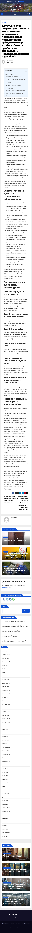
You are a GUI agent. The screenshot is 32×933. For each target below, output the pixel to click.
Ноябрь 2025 (5, 658)
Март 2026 (5, 651)
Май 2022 (5, 779)
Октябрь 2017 (6, 818)
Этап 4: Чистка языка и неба (14, 85)
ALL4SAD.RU (16, 7)
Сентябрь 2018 (6, 815)
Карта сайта (24, 927)
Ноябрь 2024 (5, 686)
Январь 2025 (5, 679)
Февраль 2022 (6, 790)
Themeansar (26, 923)
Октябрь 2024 (6, 690)
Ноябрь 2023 (5, 715)
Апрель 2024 (5, 697)
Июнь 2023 (5, 733)
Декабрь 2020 (6, 797)
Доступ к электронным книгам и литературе (13, 621)
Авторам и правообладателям (15, 927)
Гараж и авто (6, 897)
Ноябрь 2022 (5, 758)
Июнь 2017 (5, 822)
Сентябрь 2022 (6, 765)
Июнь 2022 (5, 775)
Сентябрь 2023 (6, 722)
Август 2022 (5, 768)
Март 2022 (5, 786)
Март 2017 (5, 829)
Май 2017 (4, 825)
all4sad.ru (10, 60)
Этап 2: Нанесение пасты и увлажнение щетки (17, 81)
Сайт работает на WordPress (8, 923)
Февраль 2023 (6, 747)
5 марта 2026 (8, 873)
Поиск (4, 606)
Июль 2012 (5, 836)
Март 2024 (5, 701)
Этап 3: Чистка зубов (13, 84)
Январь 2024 (5, 708)
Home (6, 927)
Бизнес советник (7, 853)
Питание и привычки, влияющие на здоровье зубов (14, 94)
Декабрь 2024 (6, 683)
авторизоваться (6, 587)
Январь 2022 (5, 793)
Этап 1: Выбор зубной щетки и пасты (16, 79)
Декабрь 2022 (6, 754)
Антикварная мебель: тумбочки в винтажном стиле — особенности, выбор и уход (15, 540)
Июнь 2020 (5, 800)
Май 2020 (5, 804)
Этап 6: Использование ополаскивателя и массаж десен (17, 91)
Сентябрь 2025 (6, 661)
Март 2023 (5, 743)
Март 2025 (5, 672)
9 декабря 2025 (9, 888)
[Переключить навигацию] (15, 14)
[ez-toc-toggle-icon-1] (25, 70)
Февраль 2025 (6, 676)
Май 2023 (5, 736)
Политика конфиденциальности (16, 929)
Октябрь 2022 (6, 761)
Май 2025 (5, 669)
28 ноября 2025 (9, 903)
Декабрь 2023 (6, 711)
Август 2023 (5, 726)
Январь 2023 (5, 750)
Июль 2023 (5, 729)
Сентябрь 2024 (6, 693)
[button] (27, 13)
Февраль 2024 (6, 704)
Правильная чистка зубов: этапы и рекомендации (14, 77)
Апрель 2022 (5, 782)
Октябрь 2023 (6, 718)
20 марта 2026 (8, 859)
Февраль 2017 (6, 832)
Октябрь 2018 (6, 811)
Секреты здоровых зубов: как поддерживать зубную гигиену (16, 73)
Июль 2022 (5, 772)
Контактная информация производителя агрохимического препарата (15, 901)
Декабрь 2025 (6, 654)
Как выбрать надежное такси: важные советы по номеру (15, 554)
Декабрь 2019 (6, 807)
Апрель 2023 (5, 740)
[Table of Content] (26, 70)
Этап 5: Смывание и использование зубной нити (16, 88)
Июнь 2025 (5, 665)
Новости (4, 22)
